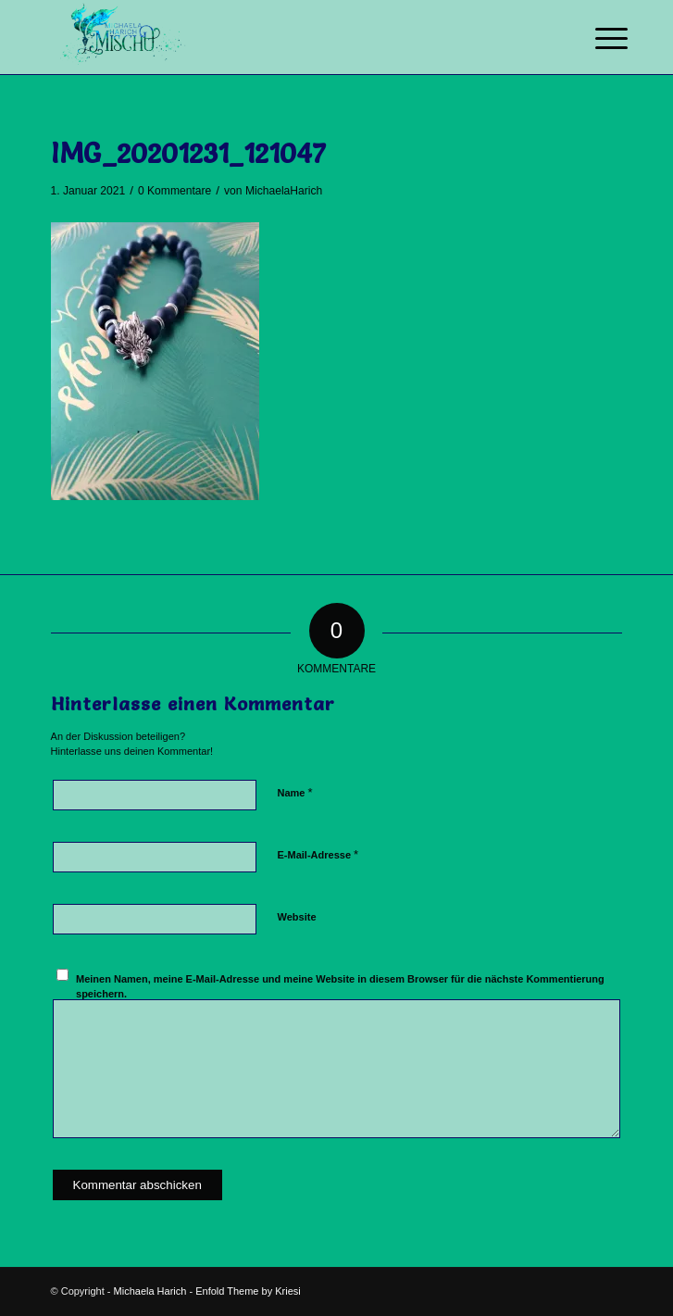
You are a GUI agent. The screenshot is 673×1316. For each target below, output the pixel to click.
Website (297, 916)
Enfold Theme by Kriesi (248, 1291)
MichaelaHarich (283, 190)
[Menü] (597, 39)
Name (295, 792)
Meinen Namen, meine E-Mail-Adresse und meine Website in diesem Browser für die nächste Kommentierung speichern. (340, 986)
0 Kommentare (174, 190)
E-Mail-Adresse (318, 854)
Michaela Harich (150, 1291)
